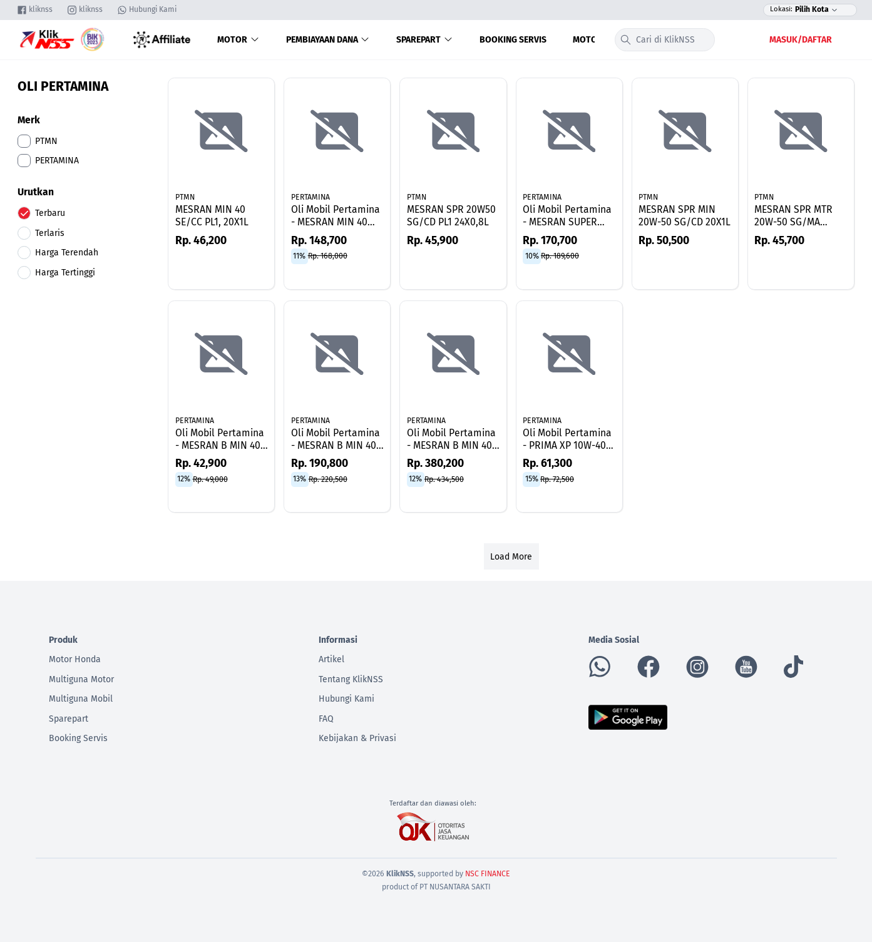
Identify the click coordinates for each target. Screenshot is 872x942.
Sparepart (424, 39)
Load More (511, 556)
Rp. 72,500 (557, 478)
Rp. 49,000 (210, 478)
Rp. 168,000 (327, 256)
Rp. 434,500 (444, 478)
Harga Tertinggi (65, 272)
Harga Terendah (66, 252)
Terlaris (49, 233)
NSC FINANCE (487, 873)
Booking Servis (513, 39)
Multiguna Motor (81, 679)
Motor (238, 39)
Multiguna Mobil (81, 699)
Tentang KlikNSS (351, 679)
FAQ (326, 719)
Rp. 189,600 (560, 256)
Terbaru (50, 213)
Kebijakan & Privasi (357, 738)
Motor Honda (75, 659)
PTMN (185, 197)
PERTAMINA (310, 197)
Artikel (331, 659)
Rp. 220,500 (328, 478)
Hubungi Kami (346, 699)
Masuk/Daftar (800, 39)
